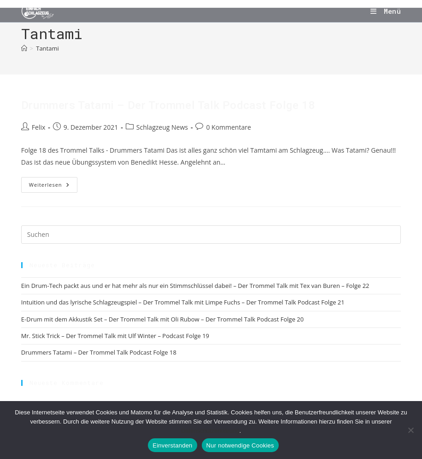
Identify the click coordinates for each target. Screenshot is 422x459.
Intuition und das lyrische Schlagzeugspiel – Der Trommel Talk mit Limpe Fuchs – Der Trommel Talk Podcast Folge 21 (183, 302)
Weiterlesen (53, 186)
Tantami (47, 48)
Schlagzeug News (162, 127)
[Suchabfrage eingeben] (211, 234)
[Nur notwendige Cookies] (410, 430)
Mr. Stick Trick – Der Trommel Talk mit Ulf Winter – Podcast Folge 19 (115, 336)
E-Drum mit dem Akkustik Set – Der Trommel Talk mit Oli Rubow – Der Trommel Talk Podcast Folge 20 (162, 319)
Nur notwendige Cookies (240, 445)
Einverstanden (172, 445)
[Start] (24, 48)
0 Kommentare (228, 127)
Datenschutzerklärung (210, 430)
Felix (38, 127)
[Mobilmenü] (385, 11)
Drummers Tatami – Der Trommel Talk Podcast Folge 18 (168, 105)
